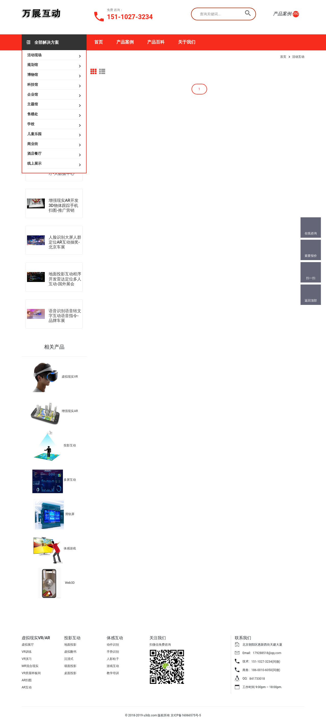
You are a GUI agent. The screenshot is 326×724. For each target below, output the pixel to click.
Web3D (70, 583)
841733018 (257, 678)
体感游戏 (70, 548)
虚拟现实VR (70, 376)
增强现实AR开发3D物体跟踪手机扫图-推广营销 (63, 205)
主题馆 (32, 104)
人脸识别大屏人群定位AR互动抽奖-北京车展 (65, 242)
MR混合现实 (30, 666)
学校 (30, 124)
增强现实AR (70, 411)
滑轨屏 (69, 514)
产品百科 (156, 42)
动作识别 (113, 644)
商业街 (32, 144)
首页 (98, 42)
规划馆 (32, 65)
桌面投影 (70, 673)
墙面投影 (70, 666)
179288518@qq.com (267, 653)
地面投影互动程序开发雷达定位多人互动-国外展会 (65, 279)
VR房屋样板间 (31, 673)
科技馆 (32, 84)
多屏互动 (70, 479)
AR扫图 (27, 680)
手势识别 (113, 652)
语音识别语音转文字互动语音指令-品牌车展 (65, 315)
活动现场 (34, 55)
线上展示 (34, 163)
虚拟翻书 (70, 652)
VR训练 (27, 652)
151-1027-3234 (130, 17)
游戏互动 (113, 666)
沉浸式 (68, 659)
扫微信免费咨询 (160, 644)
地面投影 (70, 644)
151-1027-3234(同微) (265, 661)
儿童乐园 (34, 134)
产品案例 (125, 42)
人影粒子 (113, 659)
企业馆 (32, 94)
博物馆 (32, 75)
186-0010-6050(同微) (265, 670)
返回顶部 (311, 300)
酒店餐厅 (34, 153)
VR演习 (27, 659)
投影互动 (70, 445)
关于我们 (186, 42)
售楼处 (32, 114)
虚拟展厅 (28, 644)
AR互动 (27, 687)
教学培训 (113, 673)
